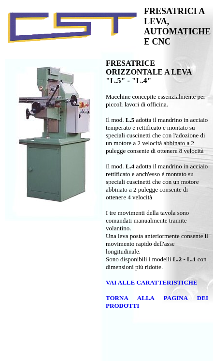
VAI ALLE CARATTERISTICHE (152, 282)
